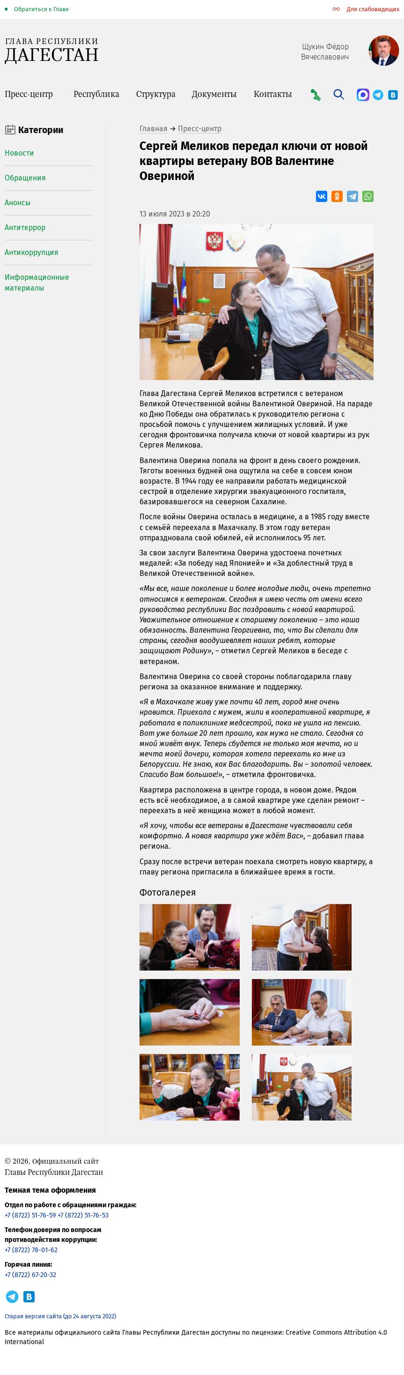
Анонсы (18, 202)
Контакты (273, 94)
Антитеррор (25, 227)
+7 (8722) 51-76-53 (83, 1215)
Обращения (25, 177)
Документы (214, 94)
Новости (19, 153)
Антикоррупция (32, 252)
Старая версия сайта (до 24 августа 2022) (60, 1316)
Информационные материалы (37, 282)
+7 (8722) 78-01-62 (31, 1250)
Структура (156, 94)
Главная (154, 128)
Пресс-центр (29, 94)
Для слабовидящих (373, 9)
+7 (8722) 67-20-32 (30, 1275)
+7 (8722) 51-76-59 (30, 1215)
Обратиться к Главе (41, 9)
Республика (96, 94)
